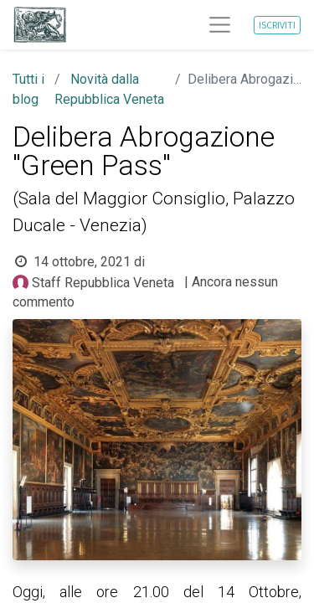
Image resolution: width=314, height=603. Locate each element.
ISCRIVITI (277, 24)
